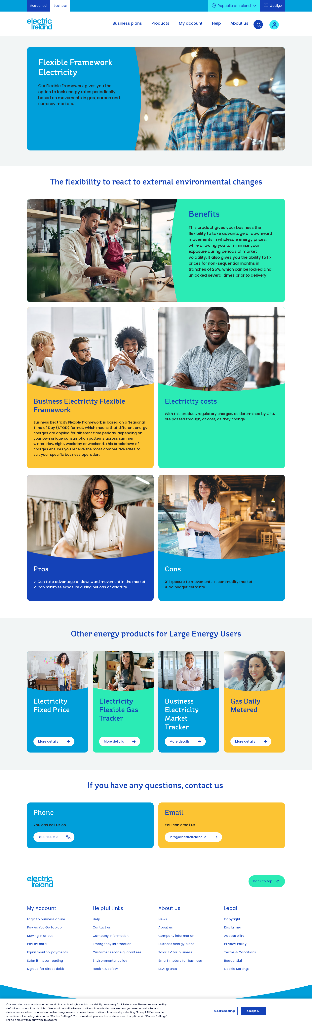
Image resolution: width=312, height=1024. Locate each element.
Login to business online (46, 919)
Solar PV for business (175, 952)
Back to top (266, 881)
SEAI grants (167, 969)
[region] (156, 1011)
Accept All (253, 1011)
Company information (111, 935)
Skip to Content (6, 2)
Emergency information (112, 944)
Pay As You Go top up (44, 927)
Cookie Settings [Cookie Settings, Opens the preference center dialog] (224, 1011)
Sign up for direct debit (45, 969)
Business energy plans (176, 944)
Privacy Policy (235, 944)
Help (96, 919)
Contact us (102, 927)
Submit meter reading (45, 960)
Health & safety (105, 969)
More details (48, 741)
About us (165, 927)
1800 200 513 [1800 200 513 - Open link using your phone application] (48, 837)
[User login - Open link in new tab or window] (275, 26)
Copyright (232, 919)
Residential (38, 5)
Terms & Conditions (240, 952)
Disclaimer (232, 927)
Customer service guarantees (117, 952)
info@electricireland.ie (188, 837)
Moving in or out (40, 935)
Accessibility (234, 935)
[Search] (259, 26)
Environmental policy (110, 960)
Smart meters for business (180, 960)
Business (60, 5)
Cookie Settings (236, 969)
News (162, 919)
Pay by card (37, 944)
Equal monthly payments (47, 952)
